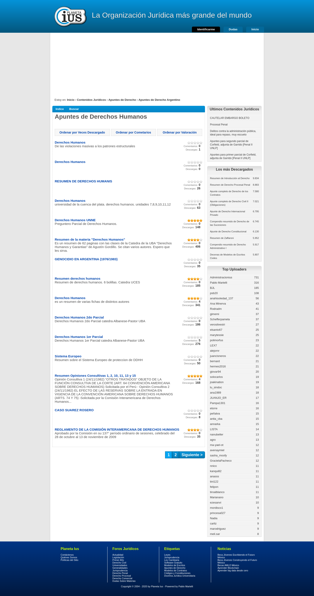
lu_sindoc (216, 387)
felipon (214, 486)
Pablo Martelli (218, 282)
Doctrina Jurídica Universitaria (179, 575)
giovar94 (215, 371)
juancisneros (218, 356)
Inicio (255, 29)
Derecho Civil (119, 562)
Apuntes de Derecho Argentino (159, 99)
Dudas (233, 29)
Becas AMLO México (228, 565)
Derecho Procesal (122, 575)
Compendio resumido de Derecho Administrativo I (228, 246)
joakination (217, 382)
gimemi (214, 314)
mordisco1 (216, 507)
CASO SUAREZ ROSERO (74, 410)
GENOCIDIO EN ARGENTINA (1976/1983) (86, 259)
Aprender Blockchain (228, 568)
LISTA (214, 429)
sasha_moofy (218, 455)
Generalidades (120, 568)
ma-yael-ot (216, 445)
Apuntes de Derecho (122, 99)
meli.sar (215, 534)
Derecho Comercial (122, 578)
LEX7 (213, 345)
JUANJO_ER (218, 397)
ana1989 (215, 392)
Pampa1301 (217, 403)
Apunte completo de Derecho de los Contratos (229, 193)
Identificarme (206, 29)
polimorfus (216, 340)
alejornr (214, 350)
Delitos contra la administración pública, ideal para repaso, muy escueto (233, 133)
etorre (213, 408)
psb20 (214, 293)
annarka (215, 424)
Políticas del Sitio (69, 560)
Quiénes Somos (69, 557)
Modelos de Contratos (175, 570)
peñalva (215, 413)
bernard (215, 361)
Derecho (70, 16)
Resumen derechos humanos (77, 278)
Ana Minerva (218, 303)
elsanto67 (216, 329)
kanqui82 (216, 471)
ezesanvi (215, 502)
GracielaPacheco (221, 460)
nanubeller (216, 434)
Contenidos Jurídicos (91, 99)
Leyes (167, 554)
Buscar (74, 109)
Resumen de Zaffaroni (222, 238)
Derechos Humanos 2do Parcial (79, 317)
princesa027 (217, 513)
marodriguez (218, 528)
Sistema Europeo (68, 356)
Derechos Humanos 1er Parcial (79, 337)
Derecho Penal (120, 573)
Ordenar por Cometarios (133, 132)
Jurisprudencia (120, 570)
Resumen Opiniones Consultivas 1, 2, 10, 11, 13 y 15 (95, 375)
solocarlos (216, 376)
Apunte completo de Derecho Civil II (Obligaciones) (229, 203)
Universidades (120, 565)
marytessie (217, 335)
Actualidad (118, 554)
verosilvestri (217, 324)
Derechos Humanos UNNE (75, 220)
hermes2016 (218, 366)
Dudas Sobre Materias (124, 581)
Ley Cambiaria (171, 560)
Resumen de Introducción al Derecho (230, 178)
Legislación (118, 557)
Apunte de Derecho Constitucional (228, 231)
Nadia (213, 518)
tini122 (214, 481)
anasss (214, 476)
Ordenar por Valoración (180, 132)
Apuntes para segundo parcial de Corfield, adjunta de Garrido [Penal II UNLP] (231, 145)
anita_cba (216, 418)
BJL (212, 287)
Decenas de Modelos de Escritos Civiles (227, 256)
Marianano (216, 497)
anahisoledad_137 (221, 298)
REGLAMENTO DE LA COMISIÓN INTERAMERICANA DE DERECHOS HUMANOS (117, 429)
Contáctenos (67, 554)
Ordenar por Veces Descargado (82, 132)
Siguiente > (192, 455)
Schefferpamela (220, 319)
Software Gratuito (173, 562)
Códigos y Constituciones (177, 573)
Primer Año (118, 560)
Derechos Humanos (70, 142)
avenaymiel (217, 450)
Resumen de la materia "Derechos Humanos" (90, 239)
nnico (213, 466)
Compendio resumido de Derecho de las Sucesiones (229, 223)
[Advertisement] (157, 63)
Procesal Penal (219, 124)
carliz (213, 523)
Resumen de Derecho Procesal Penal (230, 184)
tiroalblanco (217, 492)
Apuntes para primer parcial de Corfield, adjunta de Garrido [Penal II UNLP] (233, 156)
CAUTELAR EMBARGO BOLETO (229, 118)
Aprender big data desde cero (233, 570)
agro (213, 439)
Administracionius (221, 277)
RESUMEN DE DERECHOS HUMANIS (83, 181)
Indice (60, 109)
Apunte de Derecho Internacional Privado (227, 213)
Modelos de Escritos (174, 565)
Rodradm (216, 308)
